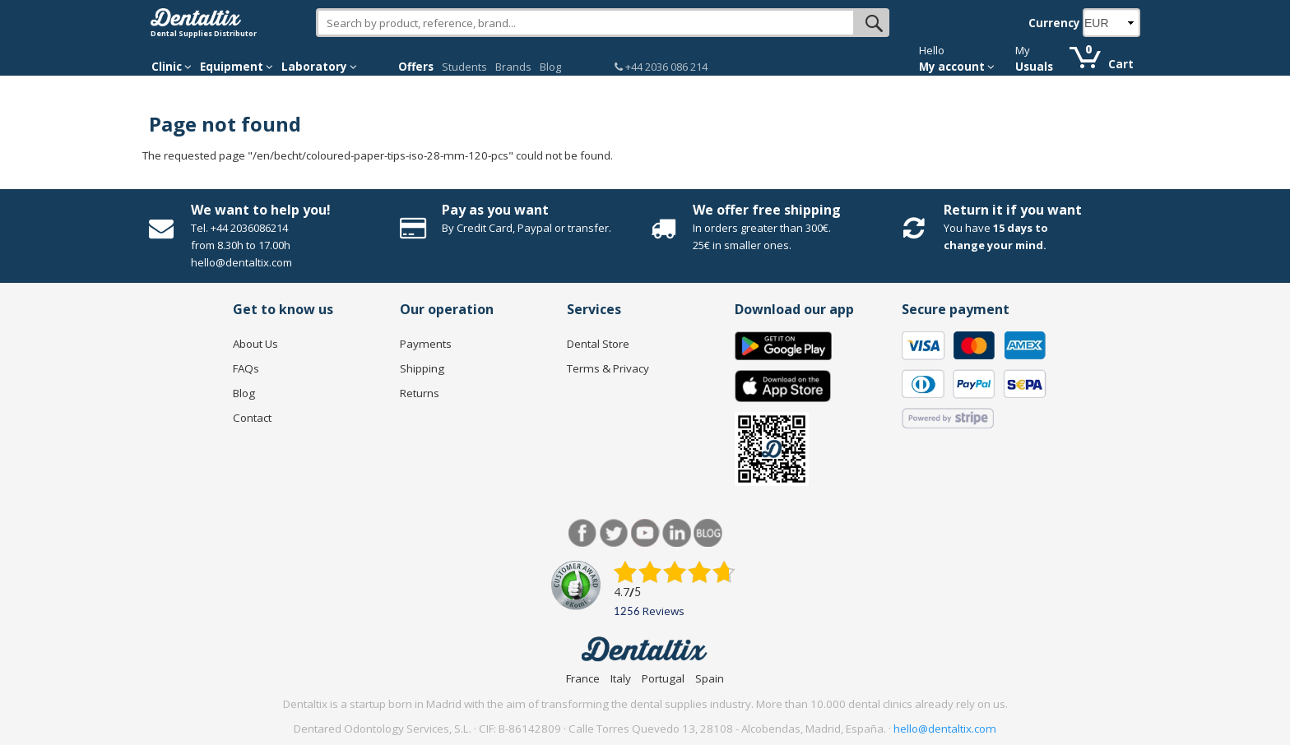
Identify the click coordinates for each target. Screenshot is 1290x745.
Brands (513, 66)
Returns (419, 393)
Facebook (582, 533)
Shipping (422, 368)
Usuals (1034, 66)
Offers (416, 66)
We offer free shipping (767, 210)
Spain (709, 678)
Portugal (663, 678)
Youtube (645, 533)
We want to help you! (261, 210)
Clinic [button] (171, 66)
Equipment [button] (236, 66)
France (583, 678)
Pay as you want (495, 210)
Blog (550, 66)
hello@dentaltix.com (944, 728)
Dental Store (598, 343)
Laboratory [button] (319, 66)
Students (464, 66)
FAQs (246, 368)
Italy (620, 678)
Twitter (614, 533)
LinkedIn (676, 533)
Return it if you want (1013, 210)
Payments (426, 343)
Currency (1054, 23)
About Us (255, 343)
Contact (252, 417)
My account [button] (957, 66)
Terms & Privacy (608, 368)
